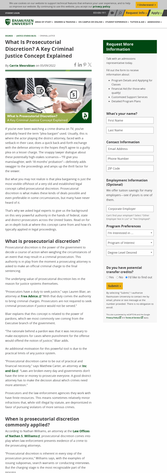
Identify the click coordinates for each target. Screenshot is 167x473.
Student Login (12, 13)
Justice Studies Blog (26, 35)
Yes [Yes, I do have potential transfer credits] (111, 277)
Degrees (9, 35)
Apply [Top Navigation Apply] (155, 13)
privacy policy (101, 6)
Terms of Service (133, 317)
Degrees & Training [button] (65, 22)
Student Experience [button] (116, 22)
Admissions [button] (153, 22)
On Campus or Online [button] (90, 22)
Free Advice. (30, 296)
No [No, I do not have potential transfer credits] (121, 277)
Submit (113, 286)
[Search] (120, 13)
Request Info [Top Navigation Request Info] (135, 13)
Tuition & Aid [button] (137, 22)
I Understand (145, 5)
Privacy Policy (112, 317)
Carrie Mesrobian (22, 66)
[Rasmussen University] (19, 22)
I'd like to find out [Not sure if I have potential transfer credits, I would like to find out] (140, 277)
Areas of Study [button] (43, 22)
